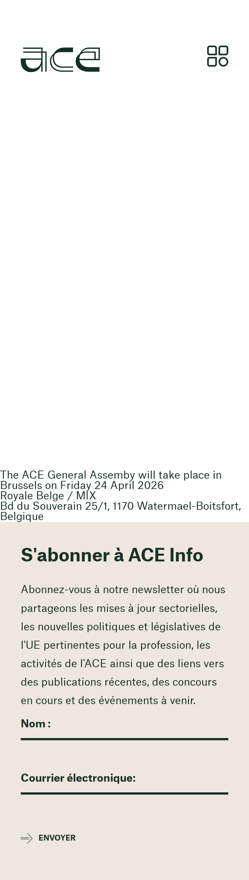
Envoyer (57, 838)
